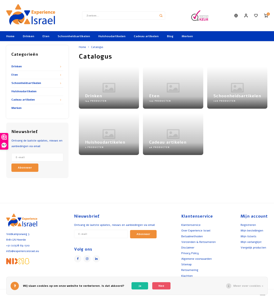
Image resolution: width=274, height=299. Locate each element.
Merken (187, 36)
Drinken (28, 36)
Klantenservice (191, 225)
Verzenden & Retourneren (198, 242)
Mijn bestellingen (252, 231)
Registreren (248, 225)
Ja (140, 286)
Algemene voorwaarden (196, 259)
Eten (46, 36)
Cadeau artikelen (146, 36)
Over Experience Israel (195, 231)
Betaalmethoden (192, 236)
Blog (170, 36)
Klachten (187, 276)
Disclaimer (187, 248)
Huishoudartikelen (111, 36)
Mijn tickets (248, 236)
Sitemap (186, 264)
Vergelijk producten (253, 248)
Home (10, 36)
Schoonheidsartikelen (74, 36)
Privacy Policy (190, 253)
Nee (161, 286)
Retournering (189, 270)
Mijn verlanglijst (251, 242)
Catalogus (97, 47)
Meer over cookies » (248, 286)
